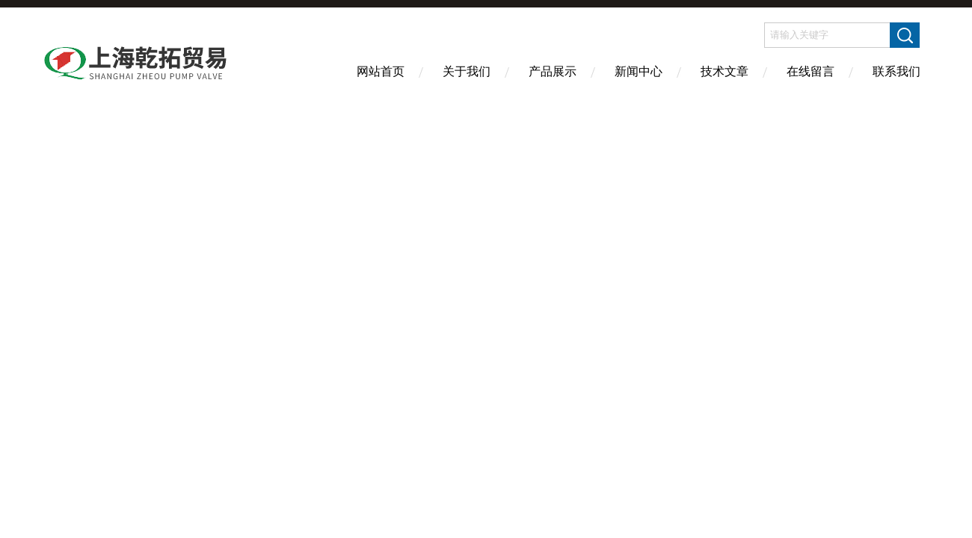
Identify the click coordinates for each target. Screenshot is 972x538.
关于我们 (466, 71)
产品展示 (552, 71)
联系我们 (896, 71)
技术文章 (724, 71)
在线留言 (810, 71)
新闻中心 (638, 71)
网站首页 (381, 71)
